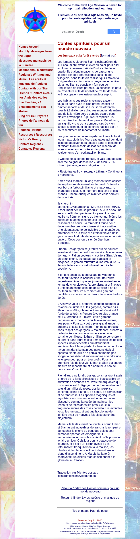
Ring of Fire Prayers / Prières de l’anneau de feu (33, 121)
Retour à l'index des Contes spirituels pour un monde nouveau (90, 490)
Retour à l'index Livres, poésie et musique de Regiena (90, 499)
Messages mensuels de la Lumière (34, 63)
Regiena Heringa (29, 129)
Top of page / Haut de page (90, 510)
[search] (82, 31)
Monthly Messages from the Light (35, 53)
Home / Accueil (28, 46)
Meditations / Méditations (35, 69)
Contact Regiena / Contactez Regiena (31, 146)
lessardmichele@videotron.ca (76, 475)
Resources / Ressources (35, 134)
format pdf (108, 55)
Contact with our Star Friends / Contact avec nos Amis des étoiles (34, 93)
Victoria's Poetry (29, 139)
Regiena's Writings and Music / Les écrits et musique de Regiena (34, 79)
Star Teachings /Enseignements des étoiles (32, 107)
